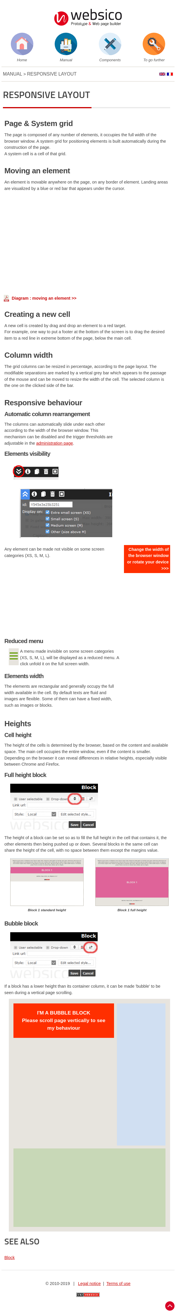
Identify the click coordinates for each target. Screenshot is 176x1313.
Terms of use (118, 1283)
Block (9, 1257)
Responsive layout (51, 73)
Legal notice (89, 1283)
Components (110, 60)
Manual (66, 60)
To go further (154, 60)
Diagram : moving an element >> (44, 298)
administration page (54, 443)
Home (22, 60)
